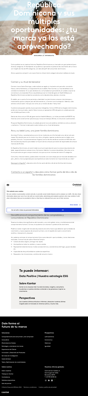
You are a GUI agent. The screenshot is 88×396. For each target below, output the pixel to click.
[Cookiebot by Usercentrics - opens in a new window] (73, 185)
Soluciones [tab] (6, 333)
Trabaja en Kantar (7, 374)
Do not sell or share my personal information (25, 210)
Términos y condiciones (30, 387)
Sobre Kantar (27, 289)
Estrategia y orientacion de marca (12, 346)
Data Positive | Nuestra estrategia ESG (43, 282)
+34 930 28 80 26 (51, 377)
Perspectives (27, 304)
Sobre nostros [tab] (7, 367)
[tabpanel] (22, 349)
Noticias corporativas (8, 380)
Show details (74, 204)
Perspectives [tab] (49, 333)
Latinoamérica (49, 336)
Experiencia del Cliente (9, 349)
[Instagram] (46, 380)
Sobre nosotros (6, 371)
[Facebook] (49, 380)
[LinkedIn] (52, 380)
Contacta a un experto (21, 178)
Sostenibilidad (6, 359)
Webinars (48, 343)
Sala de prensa (6, 383)
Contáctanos (6, 377)
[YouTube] (55, 380)
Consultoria (5, 340)
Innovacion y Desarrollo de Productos (13, 352)
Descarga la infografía (18, 169)
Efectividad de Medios (9, 343)
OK (63, 210)
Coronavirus (48, 340)
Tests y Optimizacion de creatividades (14, 362)
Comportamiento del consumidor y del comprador (18, 336)
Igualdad (47, 346)
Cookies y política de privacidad (47, 387)
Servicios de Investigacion (10, 356)
